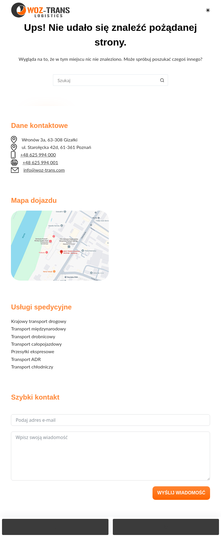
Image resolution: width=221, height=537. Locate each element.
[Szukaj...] (105, 80)
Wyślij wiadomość (181, 492)
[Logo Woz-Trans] (40, 10)
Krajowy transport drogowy (38, 321)
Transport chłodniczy (32, 366)
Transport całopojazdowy (36, 344)
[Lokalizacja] (166, 527)
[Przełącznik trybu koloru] (208, 10)
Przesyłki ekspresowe (32, 351)
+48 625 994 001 (40, 162)
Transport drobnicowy (33, 336)
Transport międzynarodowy (38, 328)
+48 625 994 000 (38, 154)
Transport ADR (26, 359)
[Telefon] (55, 527)
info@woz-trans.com (44, 170)
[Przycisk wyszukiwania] (162, 80)
